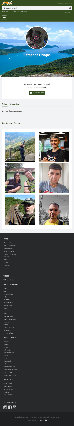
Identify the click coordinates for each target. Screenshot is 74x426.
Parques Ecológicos (10, 369)
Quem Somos (7, 384)
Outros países (8, 333)
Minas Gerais (7, 305)
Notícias (6, 344)
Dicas (5, 358)
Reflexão (6, 364)
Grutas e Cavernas (9, 254)
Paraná (5, 308)
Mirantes (6, 260)
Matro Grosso (7, 302)
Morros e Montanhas (10, 243)
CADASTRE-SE (24, 11)
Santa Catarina (8, 328)
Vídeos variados (8, 280)
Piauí (5, 314)
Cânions (6, 257)
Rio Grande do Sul (9, 319)
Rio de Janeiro (8, 316)
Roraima (6, 322)
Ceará (5, 291)
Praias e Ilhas (8, 248)
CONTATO (14, 11)
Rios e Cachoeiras (9, 246)
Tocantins (6, 330)
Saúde (5, 356)
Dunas (5, 262)
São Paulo (6, 325)
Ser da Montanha (9, 367)
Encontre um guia (9, 375)
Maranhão (6, 300)
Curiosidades (7, 361)
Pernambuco (7, 311)
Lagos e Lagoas (8, 251)
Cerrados (6, 268)
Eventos (6, 347)
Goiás (5, 297)
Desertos (6, 265)
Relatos (6, 342)
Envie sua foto (8, 395)
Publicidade (7, 386)
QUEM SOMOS (6, 11)
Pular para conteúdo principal (64, 3)
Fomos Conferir (8, 353)
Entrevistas (7, 350)
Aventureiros (7, 372)
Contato (6, 392)
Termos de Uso (8, 389)
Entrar (67, 12)
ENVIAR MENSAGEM (37, 93)
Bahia (5, 289)
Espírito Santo (8, 294)
